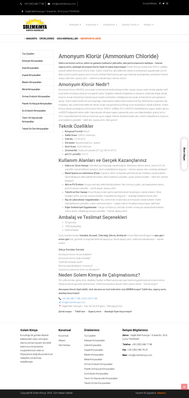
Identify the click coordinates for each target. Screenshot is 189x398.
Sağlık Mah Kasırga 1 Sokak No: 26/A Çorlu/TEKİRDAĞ (51, 11)
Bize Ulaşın (184, 154)
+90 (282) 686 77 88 (32, 4)
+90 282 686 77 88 (71, 298)
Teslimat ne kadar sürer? (71, 262)
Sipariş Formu (130, 24)
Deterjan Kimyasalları (32, 61)
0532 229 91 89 (89, 298)
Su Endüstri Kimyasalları (34, 110)
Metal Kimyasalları (31, 89)
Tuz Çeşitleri (28, 53)
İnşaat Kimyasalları (31, 75)
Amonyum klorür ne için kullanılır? (75, 254)
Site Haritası (64, 345)
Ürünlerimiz (110, 24)
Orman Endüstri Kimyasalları (36, 96)
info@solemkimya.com (62, 4)
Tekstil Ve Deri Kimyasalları (35, 128)
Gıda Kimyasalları (30, 68)
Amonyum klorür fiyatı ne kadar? (75, 258)
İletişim (149, 24)
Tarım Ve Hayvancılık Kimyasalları (32, 120)
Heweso (161, 393)
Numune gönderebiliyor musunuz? (76, 266)
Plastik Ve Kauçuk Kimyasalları (37, 103)
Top (184, 387)
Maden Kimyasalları (31, 82)
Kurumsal (92, 24)
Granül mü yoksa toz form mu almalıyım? (79, 269)
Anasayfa (75, 24)
